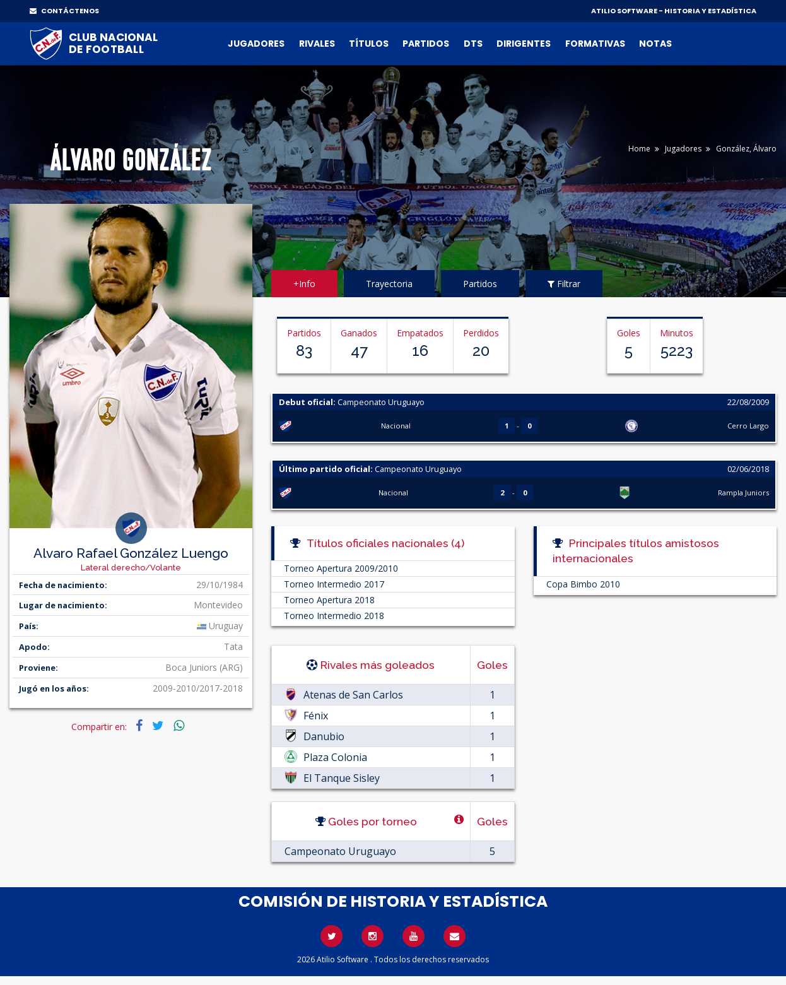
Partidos (425, 43)
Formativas (595, 43)
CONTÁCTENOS (64, 11)
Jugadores (256, 43)
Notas (655, 43)
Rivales (317, 43)
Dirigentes (523, 43)
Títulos (369, 43)
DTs (473, 43)
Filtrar (564, 284)
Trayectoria (389, 284)
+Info (304, 284)
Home (639, 148)
